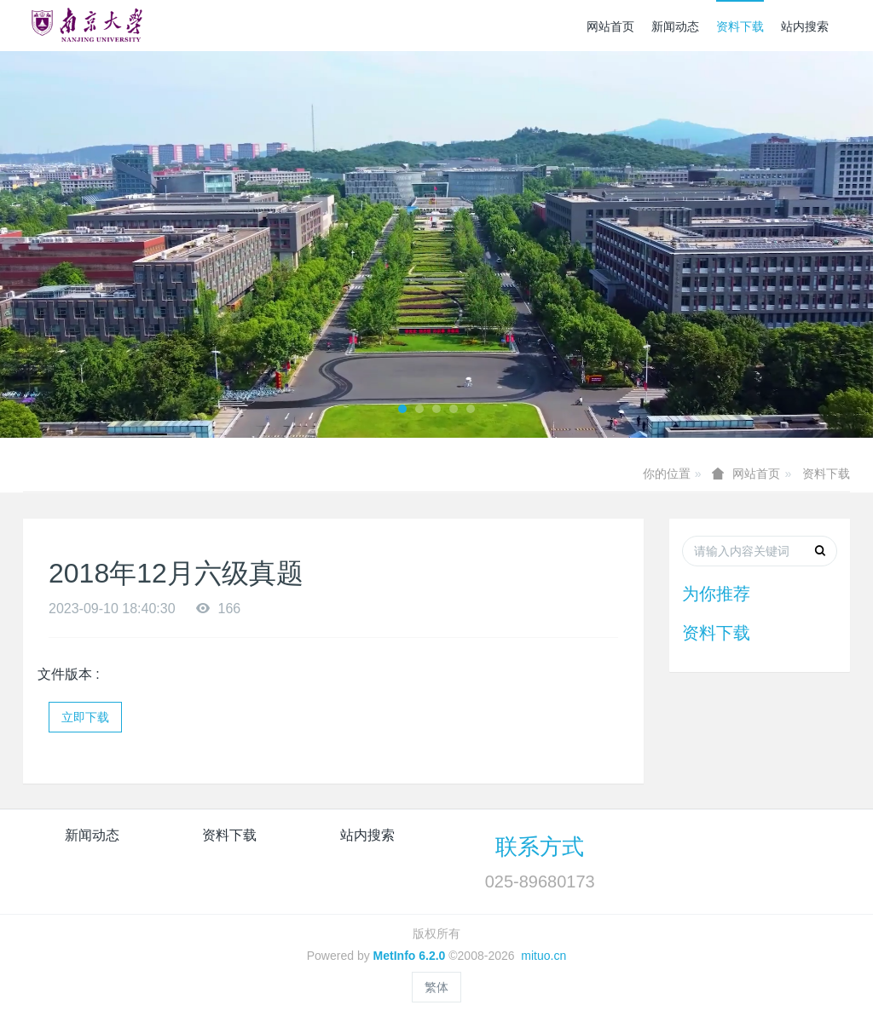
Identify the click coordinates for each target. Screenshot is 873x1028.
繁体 (436, 987)
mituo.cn (543, 955)
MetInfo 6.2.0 (409, 955)
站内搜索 (805, 26)
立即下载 (85, 717)
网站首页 (610, 26)
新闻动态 (675, 26)
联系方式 (539, 846)
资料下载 (740, 26)
